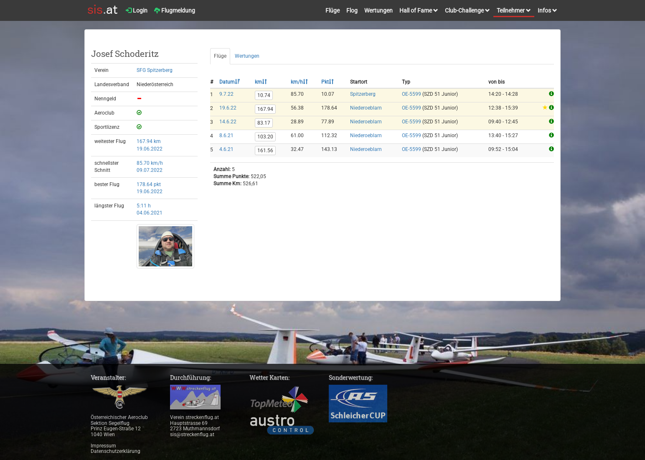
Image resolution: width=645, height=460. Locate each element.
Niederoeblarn (366, 108)
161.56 (265, 150)
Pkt (327, 82)
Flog (352, 10)
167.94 (265, 109)
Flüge (332, 10)
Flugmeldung (174, 10)
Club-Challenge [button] (467, 10)
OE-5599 (411, 94)
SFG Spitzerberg (155, 70)
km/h (299, 82)
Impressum (103, 446)
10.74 (263, 95)
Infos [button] (547, 10)
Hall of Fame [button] (418, 10)
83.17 (263, 123)
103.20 (265, 137)
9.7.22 (226, 94)
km (261, 82)
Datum (229, 82)
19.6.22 (227, 108)
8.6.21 (226, 135)
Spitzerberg (363, 94)
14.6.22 (227, 122)
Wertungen (378, 10)
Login (136, 10)
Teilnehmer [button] (514, 10)
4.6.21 (226, 149)
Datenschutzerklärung (115, 451)
